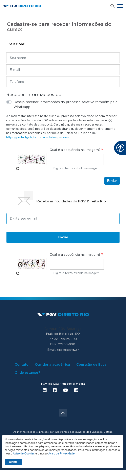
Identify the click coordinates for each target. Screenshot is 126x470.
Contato (21, 364)
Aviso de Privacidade (61, 453)
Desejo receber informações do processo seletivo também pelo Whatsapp (66, 104)
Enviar (112, 180)
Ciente (13, 462)
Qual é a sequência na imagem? (75, 150)
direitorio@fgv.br (68, 350)
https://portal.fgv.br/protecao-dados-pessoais (37, 137)
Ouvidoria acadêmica (52, 364)
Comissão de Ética (91, 364)
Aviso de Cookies (24, 453)
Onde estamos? (27, 372)
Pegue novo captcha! (17, 168)
